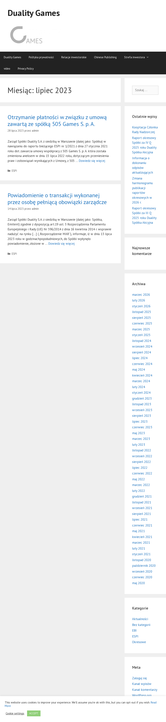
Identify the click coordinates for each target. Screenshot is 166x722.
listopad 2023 (141, 404)
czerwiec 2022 (142, 473)
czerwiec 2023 (142, 427)
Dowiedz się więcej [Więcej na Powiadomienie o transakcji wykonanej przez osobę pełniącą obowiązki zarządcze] (61, 243)
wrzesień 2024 (142, 346)
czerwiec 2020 (142, 577)
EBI (134, 630)
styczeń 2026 (141, 306)
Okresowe (139, 642)
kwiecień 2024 (142, 375)
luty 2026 (138, 300)
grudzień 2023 (142, 398)
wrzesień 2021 (142, 508)
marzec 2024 (141, 381)
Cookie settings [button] (15, 713)
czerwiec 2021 (142, 525)
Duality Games (34, 12)
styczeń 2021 (141, 554)
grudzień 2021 (142, 496)
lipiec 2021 (139, 519)
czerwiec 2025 (142, 323)
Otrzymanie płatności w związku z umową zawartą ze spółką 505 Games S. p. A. (57, 120)
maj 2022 (138, 479)
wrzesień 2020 (142, 571)
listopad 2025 (141, 312)
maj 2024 (138, 369)
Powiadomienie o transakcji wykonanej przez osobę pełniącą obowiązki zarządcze (57, 198)
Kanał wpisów (141, 684)
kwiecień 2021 (142, 537)
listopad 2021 (141, 502)
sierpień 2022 (141, 462)
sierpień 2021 (141, 514)
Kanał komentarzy (144, 690)
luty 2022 (138, 491)
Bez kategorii (141, 625)
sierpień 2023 (141, 416)
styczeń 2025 (141, 335)
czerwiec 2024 (142, 364)
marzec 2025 (141, 329)
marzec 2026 (141, 295)
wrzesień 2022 (142, 456)
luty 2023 (138, 445)
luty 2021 (138, 548)
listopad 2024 (141, 341)
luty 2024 (138, 387)
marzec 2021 (141, 542)
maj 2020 (138, 583)
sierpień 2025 (141, 318)
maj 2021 (138, 531)
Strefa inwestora (138, 57)
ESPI (14, 170)
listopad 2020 (141, 560)
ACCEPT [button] (33, 713)
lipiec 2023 (139, 421)
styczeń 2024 (141, 393)
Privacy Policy (26, 68)
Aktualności (140, 619)
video (7, 68)
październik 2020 (144, 566)
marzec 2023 (141, 439)
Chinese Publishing (105, 57)
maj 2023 (138, 433)
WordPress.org (141, 695)
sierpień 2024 (141, 352)
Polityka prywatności (41, 57)
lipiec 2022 (139, 468)
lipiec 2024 (139, 358)
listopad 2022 (141, 450)
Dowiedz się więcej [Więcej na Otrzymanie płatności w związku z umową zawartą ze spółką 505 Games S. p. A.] (92, 161)
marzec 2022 (141, 485)
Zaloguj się (139, 678)
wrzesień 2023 (142, 410)
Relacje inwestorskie (74, 57)
